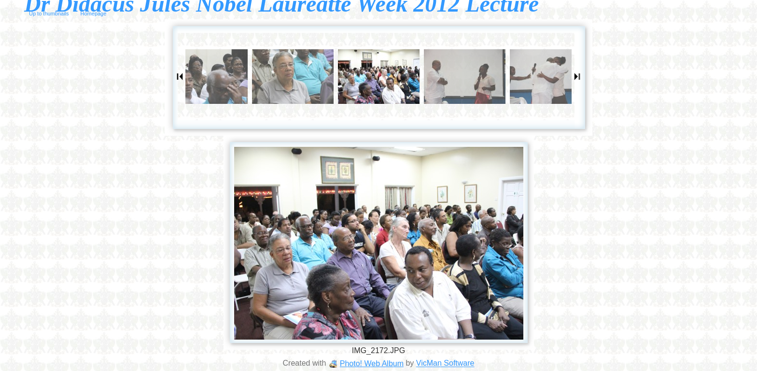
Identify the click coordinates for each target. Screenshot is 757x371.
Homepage (94, 13)
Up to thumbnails (49, 13)
